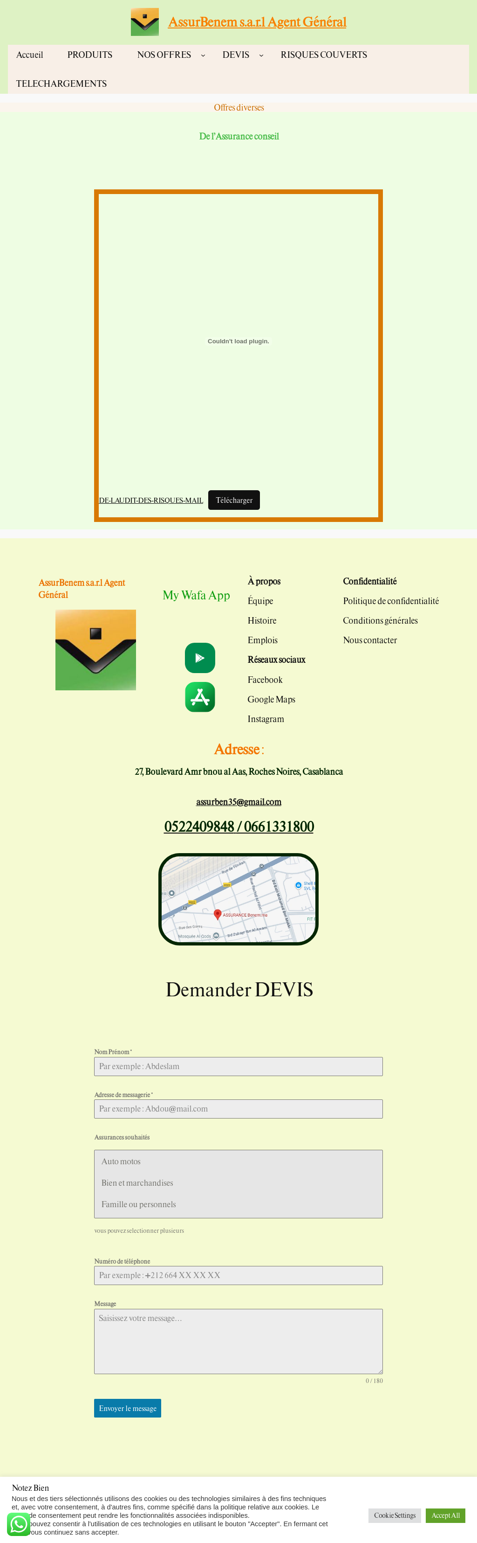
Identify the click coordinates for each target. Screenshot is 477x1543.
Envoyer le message (128, 1408)
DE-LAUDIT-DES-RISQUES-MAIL (151, 500)
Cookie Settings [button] (395, 1515)
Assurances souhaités (122, 1137)
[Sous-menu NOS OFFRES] (203, 54)
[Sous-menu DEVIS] (261, 54)
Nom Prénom (112, 1052)
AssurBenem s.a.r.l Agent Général (257, 22)
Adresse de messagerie (123, 1094)
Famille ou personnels (138, 1204)
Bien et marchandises (137, 1182)
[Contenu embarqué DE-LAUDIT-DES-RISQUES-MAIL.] (238, 341)
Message (105, 1303)
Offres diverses (239, 107)
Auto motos (120, 1161)
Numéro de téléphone (122, 1261)
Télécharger (234, 500)
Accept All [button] (445, 1515)
